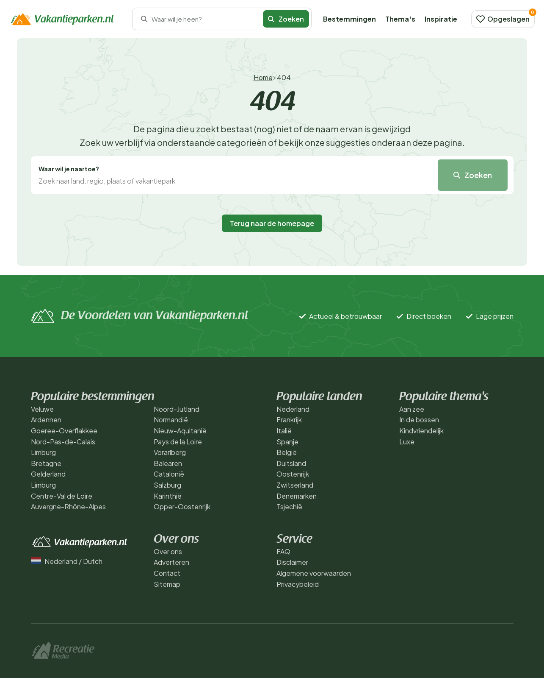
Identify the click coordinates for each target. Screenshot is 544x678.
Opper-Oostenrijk (182, 506)
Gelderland (48, 473)
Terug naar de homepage (272, 223)
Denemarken (296, 495)
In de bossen (419, 419)
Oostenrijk (292, 473)
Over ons (168, 551)
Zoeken (286, 18)
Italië (284, 430)
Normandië (171, 419)
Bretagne (46, 463)
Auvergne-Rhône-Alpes (68, 506)
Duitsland (291, 463)
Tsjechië (289, 506)
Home (263, 77)
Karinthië (168, 495)
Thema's (400, 18)
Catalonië (169, 473)
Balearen (168, 463)
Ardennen (46, 419)
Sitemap (167, 584)
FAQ (283, 551)
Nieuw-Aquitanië (180, 430)
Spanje (287, 441)
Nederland (292, 409)
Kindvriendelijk (421, 430)
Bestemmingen (349, 18)
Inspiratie (441, 18)
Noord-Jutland (176, 409)
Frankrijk (289, 419)
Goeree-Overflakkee (64, 430)
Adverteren (171, 562)
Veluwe (42, 409)
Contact (167, 573)
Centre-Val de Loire (61, 495)
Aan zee (411, 409)
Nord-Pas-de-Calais (63, 441)
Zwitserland (294, 484)
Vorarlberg (170, 452)
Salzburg (167, 484)
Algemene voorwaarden (313, 573)
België (286, 452)
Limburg (43, 452)
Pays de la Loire (178, 441)
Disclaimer (292, 562)
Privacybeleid (297, 584)
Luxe (406, 441)
